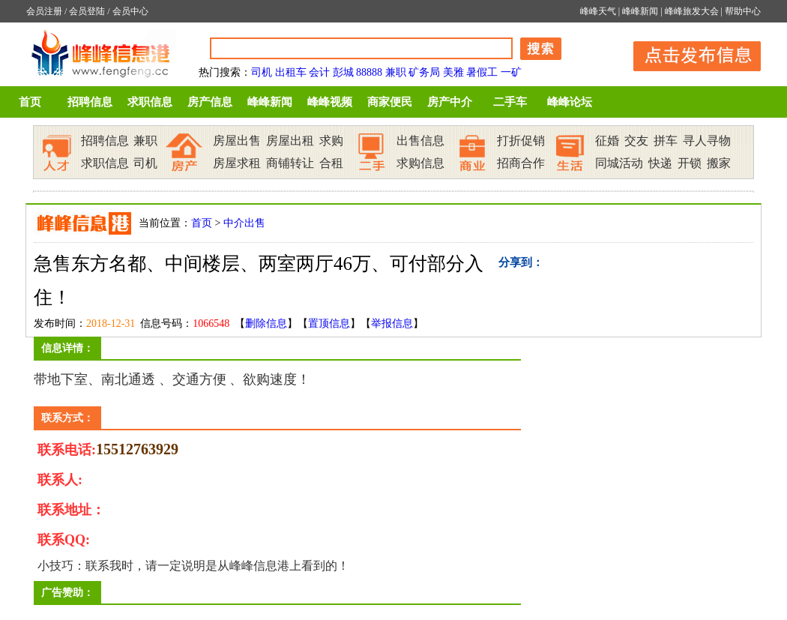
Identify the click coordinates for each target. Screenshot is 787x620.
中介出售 (244, 223)
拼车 (666, 140)
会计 (319, 72)
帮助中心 (743, 11)
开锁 (690, 163)
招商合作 (521, 163)
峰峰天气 (598, 11)
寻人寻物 (707, 140)
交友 (636, 140)
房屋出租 (290, 140)
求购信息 (420, 163)
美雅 (453, 72)
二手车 (510, 102)
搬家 (719, 163)
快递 (660, 163)
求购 (331, 140)
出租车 (291, 72)
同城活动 (619, 163)
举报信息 (392, 323)
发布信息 (689, 53)
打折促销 (521, 140)
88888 (369, 72)
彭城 (343, 72)
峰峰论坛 (569, 102)
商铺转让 (290, 163)
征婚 (607, 140)
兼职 (395, 72)
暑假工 (482, 72)
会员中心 (130, 11)
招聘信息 (89, 102)
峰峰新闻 (640, 11)
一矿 (511, 72)
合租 (331, 163)
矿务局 (424, 72)
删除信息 (266, 323)
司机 (261, 72)
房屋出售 (237, 140)
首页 (30, 102)
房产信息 (209, 102)
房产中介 (449, 102)
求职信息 (149, 102)
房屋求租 (237, 163)
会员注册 (44, 11)
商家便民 (389, 102)
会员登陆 (87, 11)
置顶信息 (329, 323)
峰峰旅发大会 (692, 11)
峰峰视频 (329, 102)
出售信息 (420, 140)
